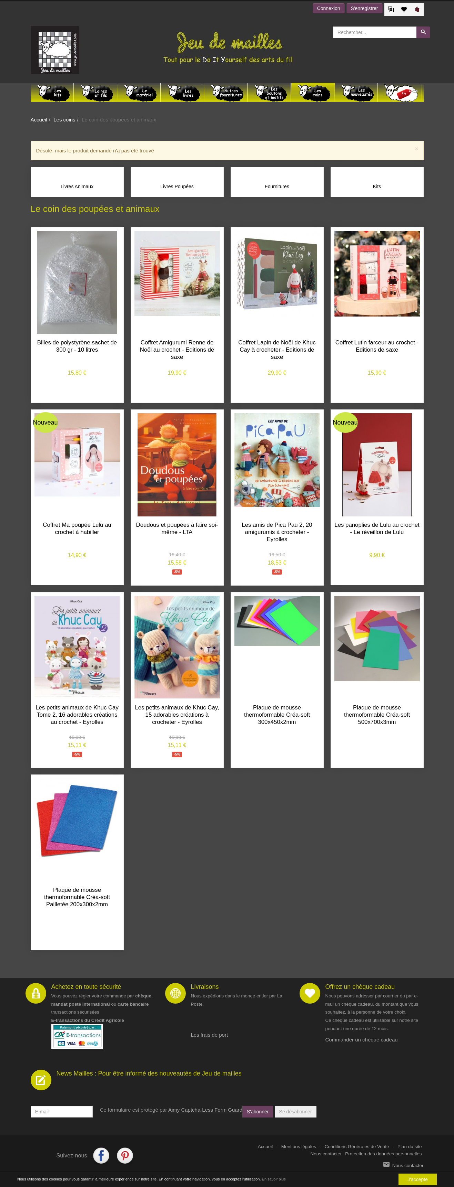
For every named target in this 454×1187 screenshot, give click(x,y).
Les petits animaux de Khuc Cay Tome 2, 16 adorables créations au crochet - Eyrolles (77, 714)
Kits (377, 186)
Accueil (39, 119)
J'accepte (417, 1179)
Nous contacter (326, 1153)
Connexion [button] (328, 8)
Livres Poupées (177, 186)
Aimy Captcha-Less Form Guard (205, 1110)
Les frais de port (209, 1034)
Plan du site (409, 1146)
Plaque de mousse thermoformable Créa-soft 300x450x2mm (277, 714)
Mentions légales (298, 1146)
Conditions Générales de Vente (357, 1146)
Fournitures (277, 186)
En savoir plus (274, 1179)
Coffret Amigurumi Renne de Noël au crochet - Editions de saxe (177, 349)
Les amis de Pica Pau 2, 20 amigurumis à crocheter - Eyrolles (277, 532)
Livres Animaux (77, 186)
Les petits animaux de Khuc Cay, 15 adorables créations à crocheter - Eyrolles (177, 714)
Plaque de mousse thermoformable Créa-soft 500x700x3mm (377, 714)
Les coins (64, 119)
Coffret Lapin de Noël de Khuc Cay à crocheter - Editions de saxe (277, 349)
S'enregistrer (364, 8)
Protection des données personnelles (383, 1153)
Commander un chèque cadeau (361, 1039)
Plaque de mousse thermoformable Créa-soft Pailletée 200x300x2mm (77, 897)
